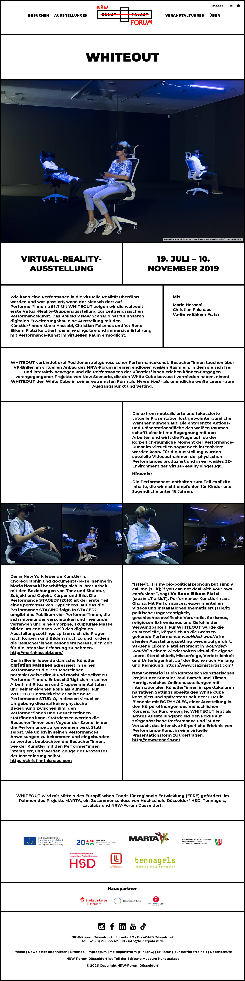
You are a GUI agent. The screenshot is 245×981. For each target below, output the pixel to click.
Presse (19, 952)
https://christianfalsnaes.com (41, 760)
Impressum (97, 952)
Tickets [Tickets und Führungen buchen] (217, 5)
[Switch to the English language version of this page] (231, 5)
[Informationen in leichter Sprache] (238, 6)
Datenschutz (221, 952)
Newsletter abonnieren (47, 952)
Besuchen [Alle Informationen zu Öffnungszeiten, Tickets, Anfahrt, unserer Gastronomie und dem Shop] (38, 15)
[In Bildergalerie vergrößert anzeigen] (31, 534)
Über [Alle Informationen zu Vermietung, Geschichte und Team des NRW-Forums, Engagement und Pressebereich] (214, 15)
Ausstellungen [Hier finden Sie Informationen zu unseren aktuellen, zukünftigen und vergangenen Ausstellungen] (71, 15)
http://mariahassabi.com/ (36, 652)
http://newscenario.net (156, 739)
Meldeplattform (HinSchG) (132, 952)
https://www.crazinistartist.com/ (199, 665)
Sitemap (77, 952)
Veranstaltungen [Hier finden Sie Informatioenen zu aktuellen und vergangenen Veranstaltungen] (184, 15)
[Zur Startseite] (125, 15)
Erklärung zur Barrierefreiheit (182, 952)
